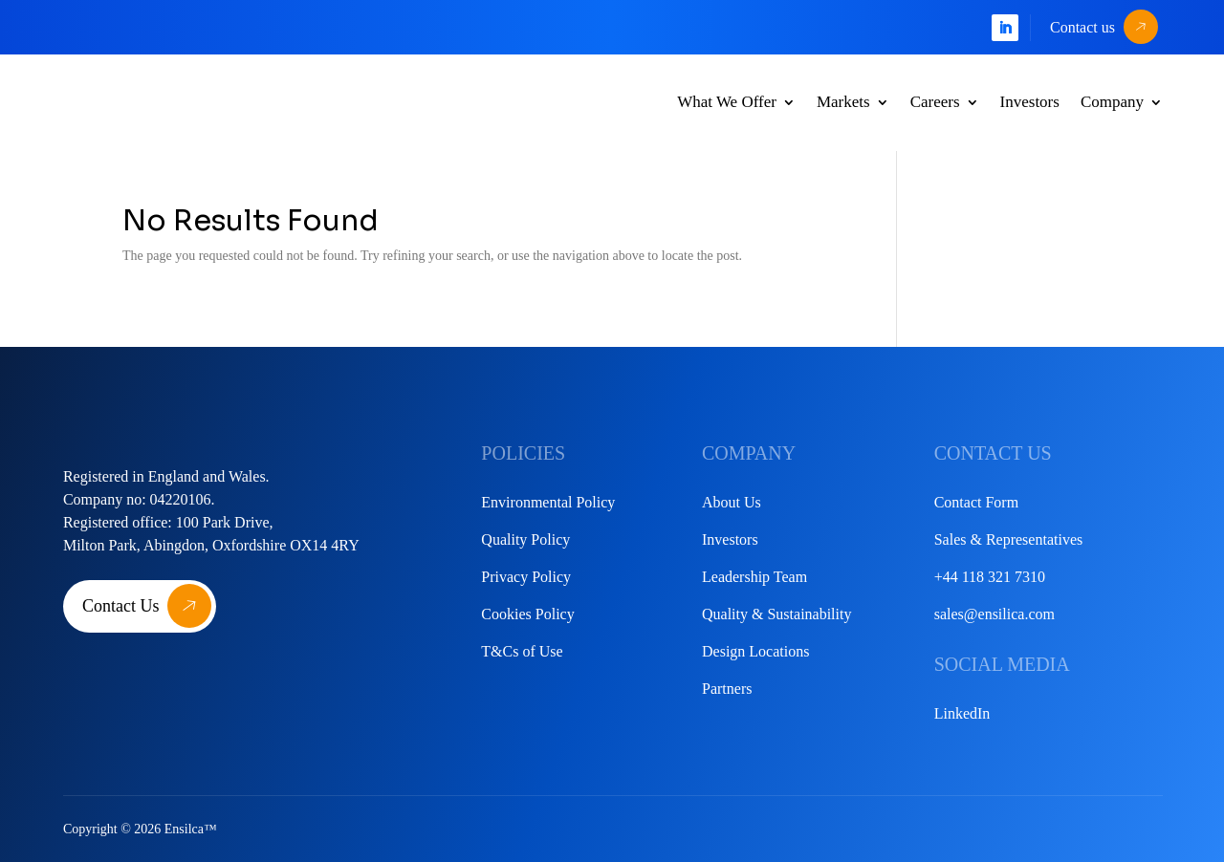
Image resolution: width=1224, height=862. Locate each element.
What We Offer (726, 102)
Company (1112, 102)
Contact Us (121, 605)
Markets (843, 102)
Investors (1030, 102)
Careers (935, 102)
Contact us (1082, 27)
